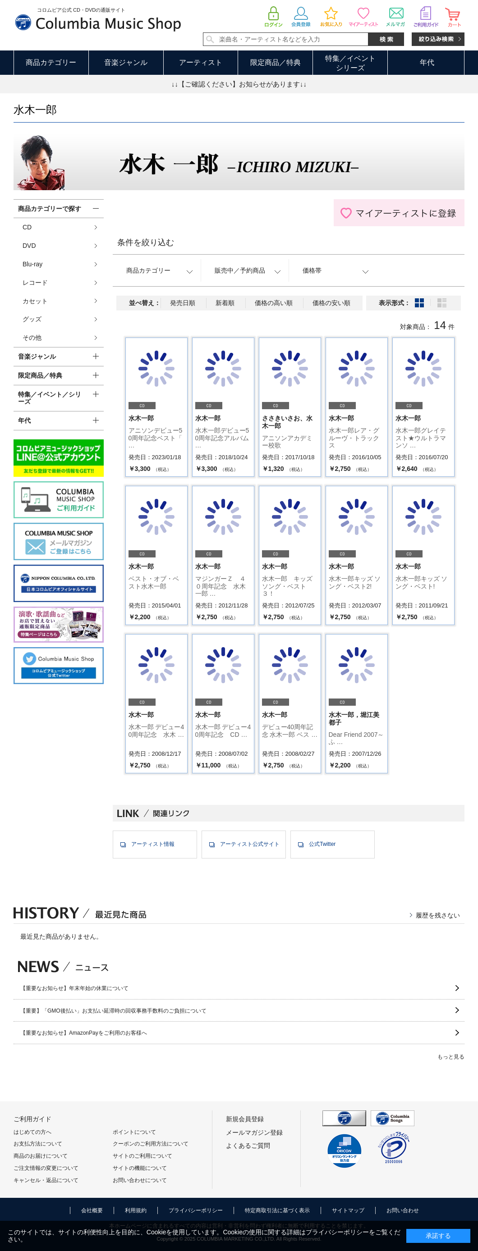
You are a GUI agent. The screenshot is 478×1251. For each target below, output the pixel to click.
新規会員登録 (245, 1119)
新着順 (225, 302)
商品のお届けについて (41, 1156)
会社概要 (92, 1210)
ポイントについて (134, 1132)
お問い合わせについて (140, 1180)
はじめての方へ (32, 1132)
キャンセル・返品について (46, 1180)
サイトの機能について (140, 1168)
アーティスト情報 (153, 844)
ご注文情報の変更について (46, 1168)
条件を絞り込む (145, 242)
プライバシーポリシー (196, 1210)
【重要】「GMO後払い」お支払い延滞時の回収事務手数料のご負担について (113, 1011)
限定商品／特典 (275, 62)
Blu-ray (32, 264)
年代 (427, 62)
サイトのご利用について (142, 1156)
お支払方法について (38, 1144)
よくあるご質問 (248, 1145)
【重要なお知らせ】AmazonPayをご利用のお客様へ (83, 1033)
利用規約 (136, 1210)
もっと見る (450, 1057)
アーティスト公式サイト (250, 844)
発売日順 (182, 302)
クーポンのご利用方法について (150, 1144)
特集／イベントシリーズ (350, 63)
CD (27, 227)
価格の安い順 (331, 302)
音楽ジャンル (125, 62)
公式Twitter (322, 844)
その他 (32, 337)
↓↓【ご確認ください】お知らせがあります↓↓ (239, 84)
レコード (35, 282)
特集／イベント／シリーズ (49, 398)
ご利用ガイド (32, 1119)
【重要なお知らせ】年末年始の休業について (74, 988)
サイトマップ (348, 1210)
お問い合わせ (402, 1210)
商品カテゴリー (51, 62)
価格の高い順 (274, 302)
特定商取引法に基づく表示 (277, 1210)
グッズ (32, 319)
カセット (35, 301)
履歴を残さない (438, 915)
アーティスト (200, 62)
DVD (29, 245)
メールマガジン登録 (254, 1132)
